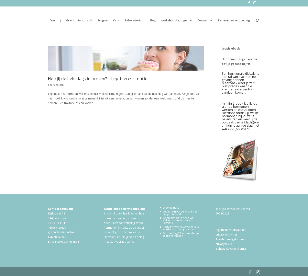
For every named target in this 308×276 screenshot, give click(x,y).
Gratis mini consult (79, 20)
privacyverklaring (226, 234)
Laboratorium (134, 20)
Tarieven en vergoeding (234, 20)
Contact (203, 20)
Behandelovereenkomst (231, 248)
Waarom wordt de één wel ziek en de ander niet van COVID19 (178, 220)
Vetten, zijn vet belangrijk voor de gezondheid (181, 213)
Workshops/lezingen (174, 20)
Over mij (55, 20)
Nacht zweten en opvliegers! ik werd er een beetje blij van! (181, 228)
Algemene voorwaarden (231, 230)
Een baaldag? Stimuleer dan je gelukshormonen (181, 234)
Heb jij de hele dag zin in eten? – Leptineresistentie (97, 78)
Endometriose (171, 207)
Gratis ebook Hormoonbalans (124, 209)
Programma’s (107, 20)
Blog (152, 20)
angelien (59, 84)
